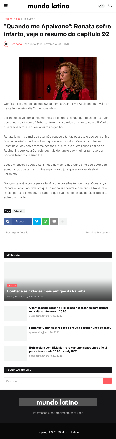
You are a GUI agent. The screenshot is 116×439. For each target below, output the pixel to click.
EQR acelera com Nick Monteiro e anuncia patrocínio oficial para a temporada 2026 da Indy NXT (68, 349)
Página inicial (12, 18)
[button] (5, 6)
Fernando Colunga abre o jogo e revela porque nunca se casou (70, 327)
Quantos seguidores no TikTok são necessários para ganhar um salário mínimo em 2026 (68, 309)
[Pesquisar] (53, 381)
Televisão (29, 18)
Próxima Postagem (98, 232)
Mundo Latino (70, 432)
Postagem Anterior (17, 232)
